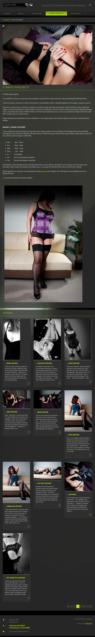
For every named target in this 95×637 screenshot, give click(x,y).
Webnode (89, 625)
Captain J (72, 495)
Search (90, 5)
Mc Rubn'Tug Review (16, 579)
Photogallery (75, 14)
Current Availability (56, 14)
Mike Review (12, 413)
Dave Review (73, 436)
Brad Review (12, 364)
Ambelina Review (14, 507)
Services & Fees (37, 14)
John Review (73, 364)
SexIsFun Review (44, 364)
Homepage (7, 14)
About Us (21, 14)
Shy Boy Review (44, 484)
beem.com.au (42, 172)
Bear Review (42, 413)
